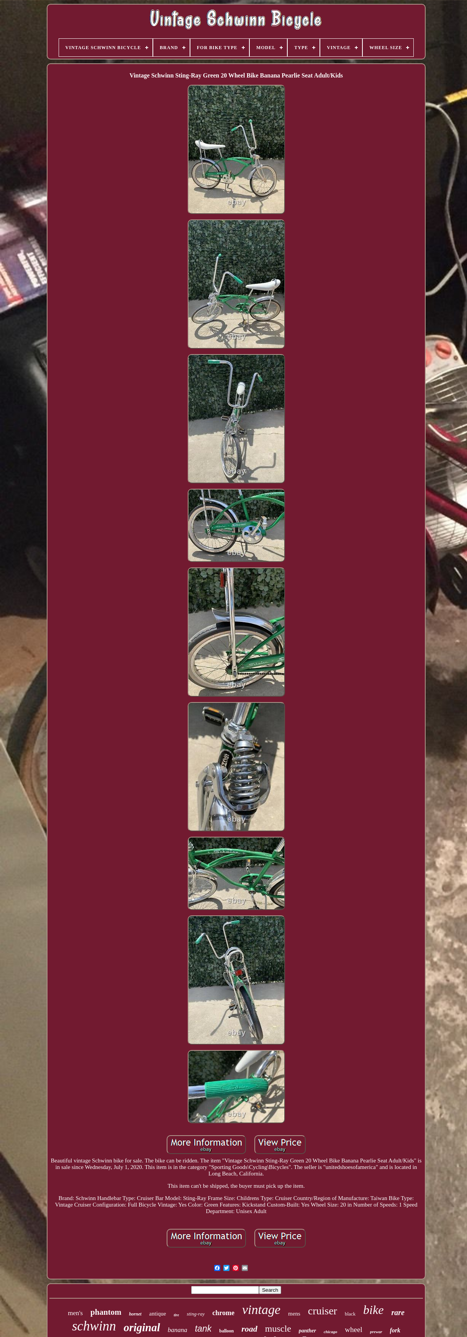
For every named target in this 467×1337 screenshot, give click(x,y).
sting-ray (196, 1314)
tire (176, 1315)
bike (373, 1310)
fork (395, 1330)
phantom (105, 1312)
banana (177, 1330)
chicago (330, 1331)
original (142, 1327)
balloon (226, 1331)
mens (294, 1314)
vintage (261, 1309)
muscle (278, 1329)
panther (307, 1331)
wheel (353, 1329)
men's (75, 1313)
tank (203, 1329)
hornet (135, 1314)
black (350, 1314)
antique (157, 1314)
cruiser (322, 1311)
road (249, 1329)
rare (397, 1312)
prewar (376, 1331)
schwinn (94, 1326)
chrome (223, 1313)
